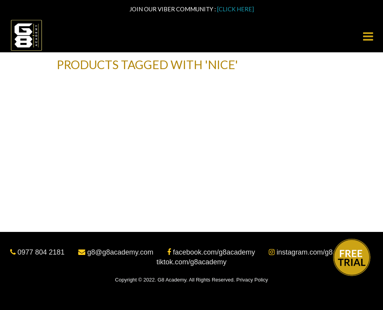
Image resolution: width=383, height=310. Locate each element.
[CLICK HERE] (235, 8)
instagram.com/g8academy (316, 252)
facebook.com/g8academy (212, 252)
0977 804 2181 (38, 252)
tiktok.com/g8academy (191, 262)
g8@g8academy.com (116, 252)
